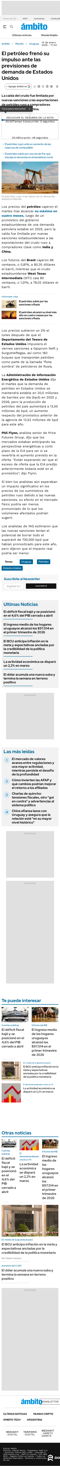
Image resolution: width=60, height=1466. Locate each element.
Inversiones (39, 18)
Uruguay (34, 44)
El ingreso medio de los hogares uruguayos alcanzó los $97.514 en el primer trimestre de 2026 (29, 628)
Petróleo (44, 561)
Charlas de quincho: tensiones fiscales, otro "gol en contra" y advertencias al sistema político (33, 799)
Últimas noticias (22, 35)
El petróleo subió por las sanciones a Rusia (33, 303)
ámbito (6, 44)
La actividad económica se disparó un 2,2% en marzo (30, 664)
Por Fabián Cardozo (11, 1258)
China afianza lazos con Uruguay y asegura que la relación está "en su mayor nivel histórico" (32, 817)
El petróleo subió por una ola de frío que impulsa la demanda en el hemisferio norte (29, 155)
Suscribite (41, 586)
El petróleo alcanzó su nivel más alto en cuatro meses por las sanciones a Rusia (38, 315)
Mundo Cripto (49, 35)
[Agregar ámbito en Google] (18, 86)
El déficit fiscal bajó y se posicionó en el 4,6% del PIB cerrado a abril (29, 614)
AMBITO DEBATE (48, 1433)
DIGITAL (12, 1433)
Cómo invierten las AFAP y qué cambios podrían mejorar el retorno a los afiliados (34, 784)
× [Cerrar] (29, 108)
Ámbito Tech (11, 1419)
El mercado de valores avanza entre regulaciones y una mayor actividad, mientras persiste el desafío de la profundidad (33, 766)
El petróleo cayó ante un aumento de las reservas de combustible (28, 145)
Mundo (19, 44)
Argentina (34, 1419)
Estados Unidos (12, 568)
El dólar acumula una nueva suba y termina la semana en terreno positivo (29, 678)
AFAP (25, 18)
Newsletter (50, 1401)
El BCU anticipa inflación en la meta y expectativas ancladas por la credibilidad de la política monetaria (29, 647)
